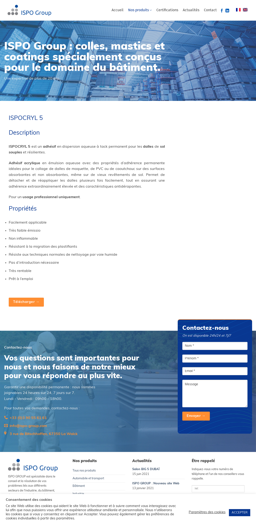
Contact (210, 10)
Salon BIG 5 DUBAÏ (146, 469)
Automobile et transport (88, 478)
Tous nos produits (84, 470)
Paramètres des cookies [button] (207, 512)
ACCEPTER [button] (240, 512)
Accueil (118, 10)
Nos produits (140, 10)
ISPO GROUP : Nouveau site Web (155, 483)
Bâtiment (79, 486)
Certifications (167, 10)
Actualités (191, 10)
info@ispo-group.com (28, 426)
